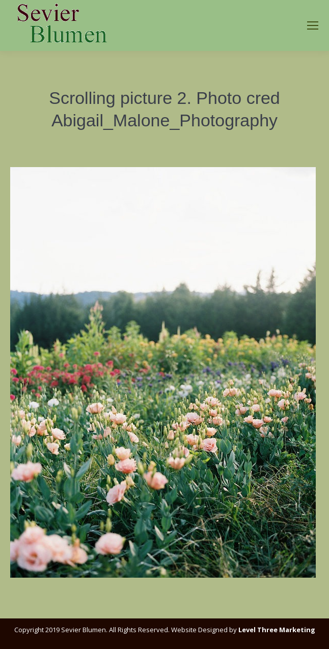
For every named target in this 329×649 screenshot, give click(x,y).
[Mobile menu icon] (313, 25)
